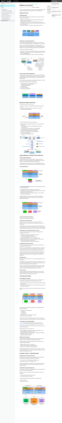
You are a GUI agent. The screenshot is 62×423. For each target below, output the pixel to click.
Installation (2, 7)
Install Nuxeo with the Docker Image (7, 10)
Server (23, 4)
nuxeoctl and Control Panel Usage (6, 15)
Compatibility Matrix (4, 9)
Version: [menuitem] (36, 7)
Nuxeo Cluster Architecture (5, 14)
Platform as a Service (5, 20)
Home (20, 4)
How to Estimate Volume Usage (6, 19)
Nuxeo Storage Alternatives (5, 18)
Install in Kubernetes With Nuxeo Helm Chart (8, 13)
